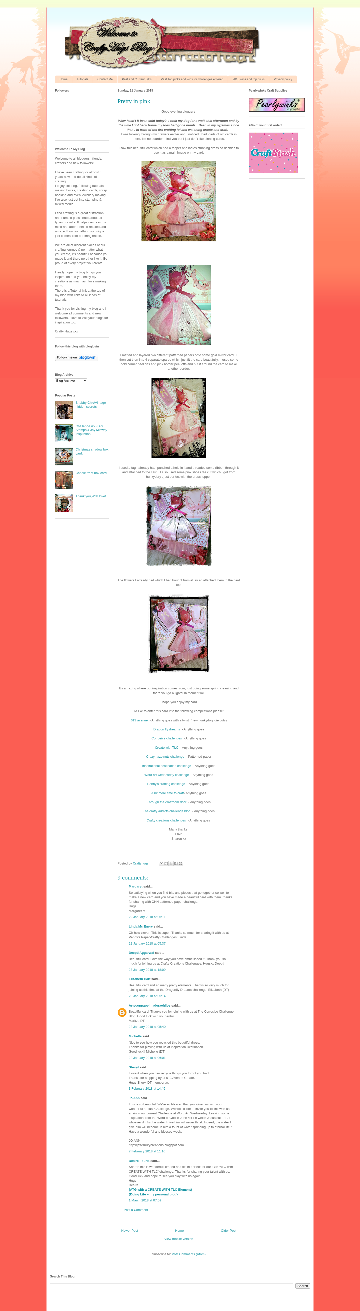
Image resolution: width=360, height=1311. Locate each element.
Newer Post (129, 1230)
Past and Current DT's (137, 79)
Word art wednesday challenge (167, 775)
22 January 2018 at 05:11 (147, 917)
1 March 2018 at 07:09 (145, 1200)
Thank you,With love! (91, 496)
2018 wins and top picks (248, 79)
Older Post (228, 1230)
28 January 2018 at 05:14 (147, 996)
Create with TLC (167, 747)
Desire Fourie (139, 1161)
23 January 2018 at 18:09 (147, 970)
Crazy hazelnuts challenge (165, 756)
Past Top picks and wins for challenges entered (192, 79)
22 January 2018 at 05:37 (147, 943)
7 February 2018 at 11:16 (147, 1151)
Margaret (135, 886)
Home (64, 79)
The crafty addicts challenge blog (167, 811)
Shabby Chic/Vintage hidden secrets (91, 404)
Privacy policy (283, 79)
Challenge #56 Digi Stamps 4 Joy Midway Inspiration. (91, 430)
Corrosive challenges (167, 738)
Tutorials (82, 79)
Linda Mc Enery (141, 926)
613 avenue (140, 720)
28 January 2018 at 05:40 (147, 1027)
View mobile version (178, 1239)
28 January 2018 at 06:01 (147, 1058)
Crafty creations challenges (166, 820)
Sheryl (134, 1067)
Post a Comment (136, 1210)
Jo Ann (134, 1098)
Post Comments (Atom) (189, 1254)
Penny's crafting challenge (166, 784)
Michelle (135, 1036)
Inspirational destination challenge (167, 766)
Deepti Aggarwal (141, 953)
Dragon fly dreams (167, 729)
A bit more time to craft (167, 793)
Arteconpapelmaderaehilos (149, 1005)
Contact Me (105, 79)
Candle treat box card (91, 473)
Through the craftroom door (167, 802)
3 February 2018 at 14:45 (147, 1088)
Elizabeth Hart (139, 979)
